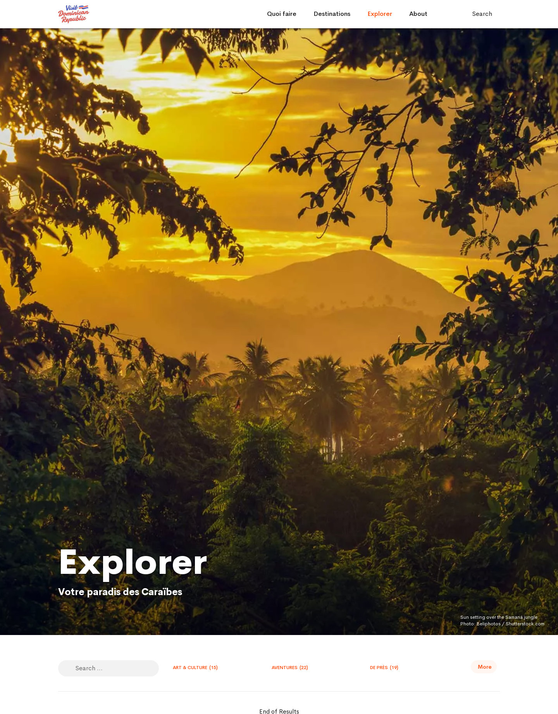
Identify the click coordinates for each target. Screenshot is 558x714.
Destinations (331, 14)
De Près (384, 668)
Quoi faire (281, 14)
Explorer (379, 14)
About (418, 14)
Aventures (290, 668)
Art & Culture (195, 668)
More (485, 666)
